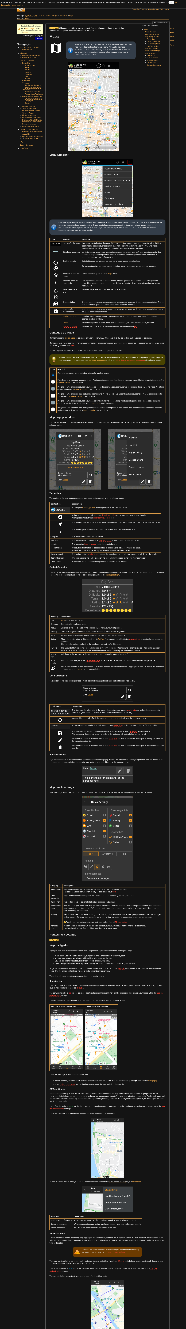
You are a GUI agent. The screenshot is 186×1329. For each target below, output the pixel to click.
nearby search (93, 554)
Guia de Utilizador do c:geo (48, 16)
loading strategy (112, 575)
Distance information (154, 65)
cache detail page (93, 660)
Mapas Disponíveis (29, 115)
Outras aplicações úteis (30, 126)
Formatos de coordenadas (31, 122)
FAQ (21, 142)
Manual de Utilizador (27, 61)
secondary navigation (101, 518)
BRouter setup (121, 922)
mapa (110, 273)
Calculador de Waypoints (33, 98)
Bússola (27, 103)
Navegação (29, 101)
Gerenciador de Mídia (155, 9)
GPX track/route (152, 58)
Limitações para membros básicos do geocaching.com (32, 118)
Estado (27, 78)
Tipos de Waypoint (28, 113)
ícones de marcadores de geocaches (130, 360)
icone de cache (63, 382)
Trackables (26, 90)
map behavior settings (116, 1252)
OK (171, 3)
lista (135, 326)
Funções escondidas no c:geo (32, 136)
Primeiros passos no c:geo (31, 55)
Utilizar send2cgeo (31, 138)
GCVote (101, 639)
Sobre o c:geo (27, 50)
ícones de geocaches (97, 360)
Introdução (24, 53)
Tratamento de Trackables (34, 94)
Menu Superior (30, 65)
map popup (152, 1081)
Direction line (151, 55)
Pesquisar (28, 74)
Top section (151, 39)
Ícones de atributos (29, 124)
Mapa (71, 16)
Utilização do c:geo (29, 57)
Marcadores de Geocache (31, 111)
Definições (26, 81)
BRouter (121, 968)
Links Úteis (24, 148)
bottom (80, 669)
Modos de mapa (69, 316)
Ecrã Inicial (64, 16)
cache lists (131, 710)
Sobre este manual (26, 145)
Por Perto (28, 70)
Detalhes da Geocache (33, 85)
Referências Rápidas (27, 106)
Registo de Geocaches (33, 87)
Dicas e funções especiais (29, 129)
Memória (28, 72)
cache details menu (67, 1084)
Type (63, 620)
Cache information (153, 41)
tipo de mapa (70, 338)
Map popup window (152, 36)
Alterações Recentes (139, 9)
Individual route (152, 60)
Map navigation (150, 53)
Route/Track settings (152, 51)
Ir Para (27, 76)
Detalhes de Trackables (33, 92)
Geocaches (26, 83)
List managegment (153, 44)
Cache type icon (88, 507)
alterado (25, 32)
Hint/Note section (153, 46)
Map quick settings (151, 48)
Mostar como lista (70, 326)
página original (29, 28)
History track (151, 63)
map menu (136, 1182)
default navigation (109, 515)
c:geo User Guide (31, 16)
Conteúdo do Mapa (152, 34)
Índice (167, 9)
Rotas (65, 323)
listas (73, 345)
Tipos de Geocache (29, 108)
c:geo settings (134, 639)
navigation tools (105, 540)
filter (114, 892)
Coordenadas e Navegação (32, 96)
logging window (90, 544)
